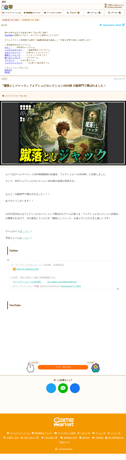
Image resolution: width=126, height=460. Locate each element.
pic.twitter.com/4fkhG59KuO (62, 288)
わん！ (8, 54)
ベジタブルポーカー (13, 56)
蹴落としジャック (13, 61)
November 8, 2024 (71, 292)
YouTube (8, 41)
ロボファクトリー (13, 59)
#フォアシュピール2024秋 (27, 288)
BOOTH (8, 76)
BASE (7, 79)
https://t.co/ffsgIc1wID (27, 275)
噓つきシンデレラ (13, 64)
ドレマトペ (10, 67)
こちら (25, 237)
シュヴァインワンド (13, 69)
